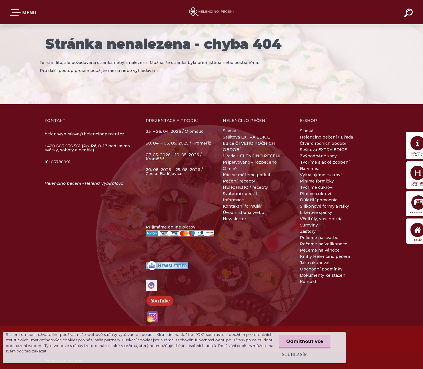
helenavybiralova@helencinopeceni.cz (84, 134)
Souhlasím (295, 354)
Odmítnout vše (304, 341)
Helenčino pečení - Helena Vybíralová (84, 183)
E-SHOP (16, 12)
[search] (409, 13)
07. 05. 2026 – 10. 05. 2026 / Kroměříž (174, 157)
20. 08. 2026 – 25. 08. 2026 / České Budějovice (174, 172)
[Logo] (211, 12)
